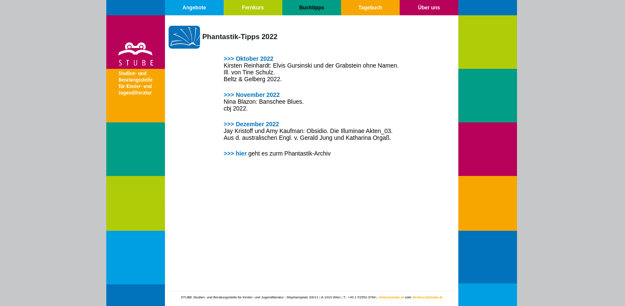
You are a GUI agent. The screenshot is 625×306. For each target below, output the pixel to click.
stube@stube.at (391, 297)
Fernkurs (253, 8)
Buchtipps (311, 8)
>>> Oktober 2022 (248, 58)
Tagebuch (370, 8)
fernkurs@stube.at (427, 297)
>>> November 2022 (252, 94)
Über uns (429, 8)
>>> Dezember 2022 (251, 124)
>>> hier (235, 153)
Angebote (194, 8)
